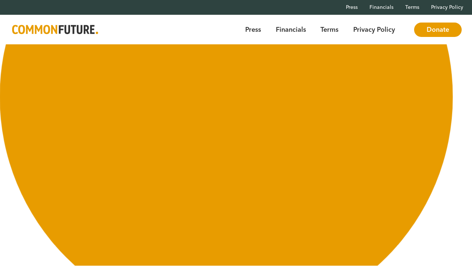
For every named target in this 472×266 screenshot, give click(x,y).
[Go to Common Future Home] (55, 29)
